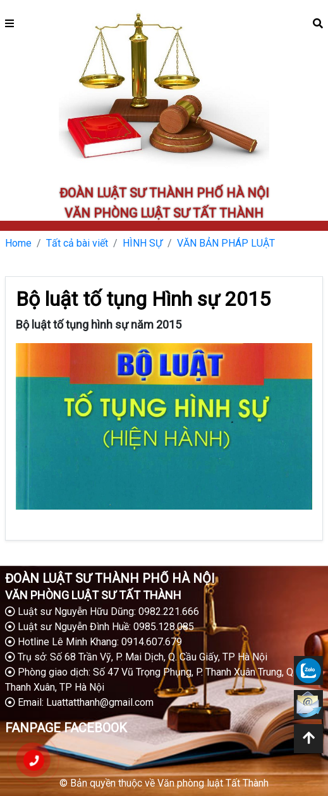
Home (18, 243)
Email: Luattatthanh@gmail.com (79, 702)
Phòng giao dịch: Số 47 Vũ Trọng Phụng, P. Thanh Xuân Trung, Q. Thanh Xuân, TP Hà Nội (150, 679)
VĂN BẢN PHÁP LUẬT (226, 243)
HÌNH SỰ (142, 243)
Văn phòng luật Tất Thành (213, 783)
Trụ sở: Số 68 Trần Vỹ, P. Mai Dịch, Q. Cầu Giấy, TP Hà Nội (136, 657)
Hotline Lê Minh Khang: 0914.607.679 (93, 642)
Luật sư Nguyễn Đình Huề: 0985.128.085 (99, 627)
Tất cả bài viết (77, 243)
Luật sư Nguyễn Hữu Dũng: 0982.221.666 (102, 611)
